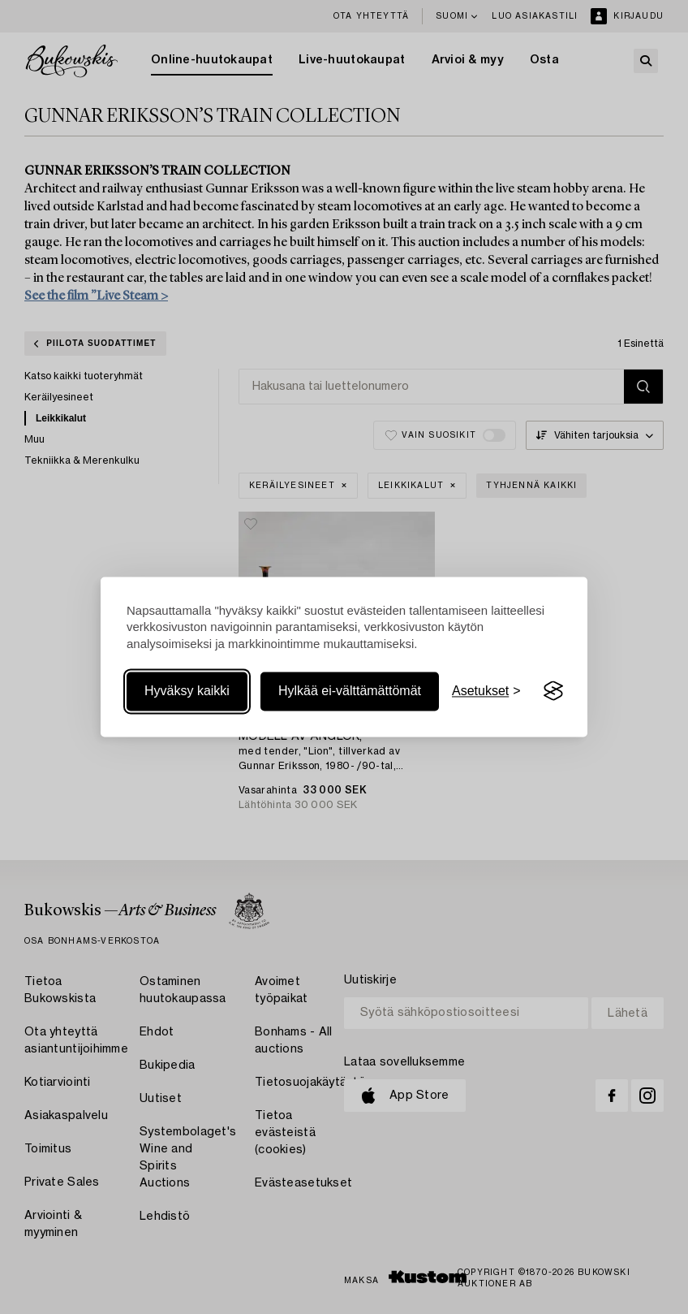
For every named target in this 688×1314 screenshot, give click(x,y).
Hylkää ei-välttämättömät (349, 691)
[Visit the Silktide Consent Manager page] (553, 691)
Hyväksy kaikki (187, 691)
